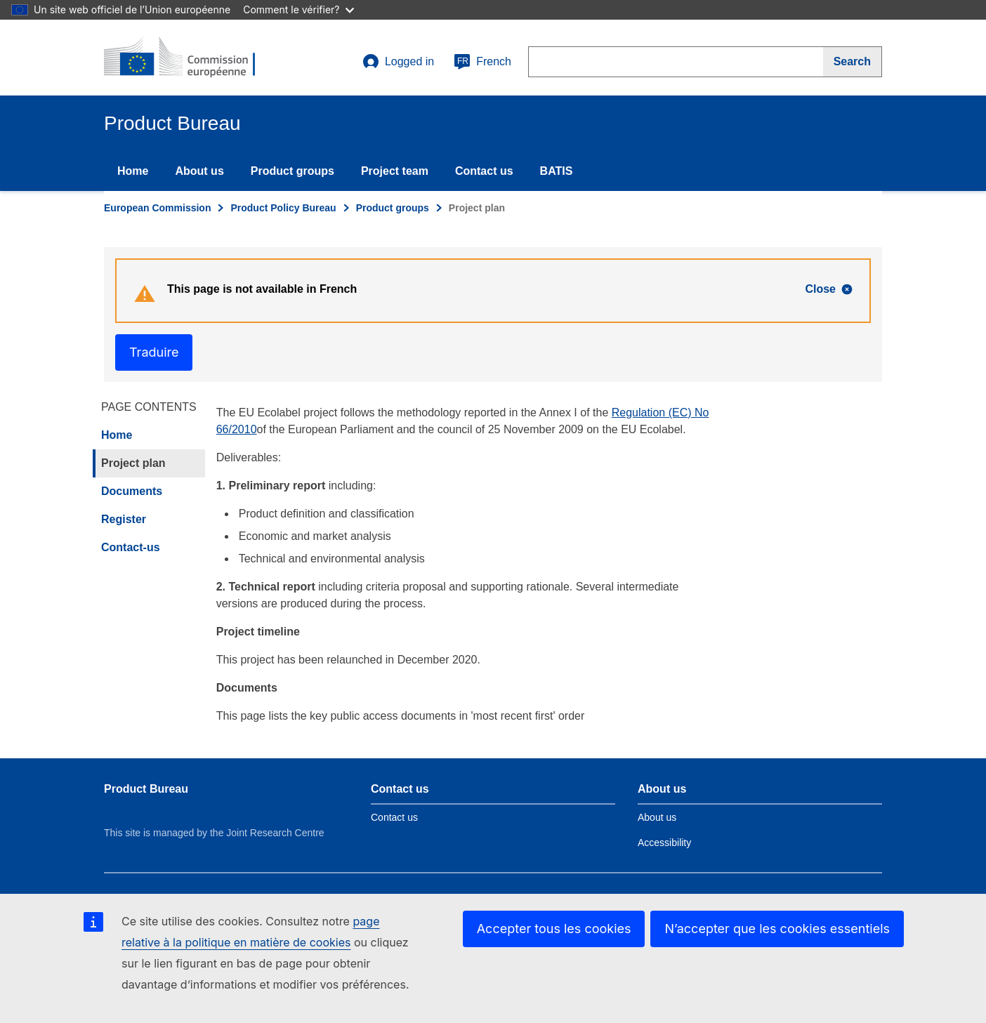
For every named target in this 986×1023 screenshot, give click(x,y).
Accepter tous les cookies (554, 928)
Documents (131, 491)
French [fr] (482, 61)
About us (199, 171)
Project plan (133, 463)
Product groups (292, 171)
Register (123, 519)
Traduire (153, 352)
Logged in (398, 61)
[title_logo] (189, 58)
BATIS (556, 171)
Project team (394, 171)
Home (132, 171)
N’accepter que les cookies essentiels (777, 928)
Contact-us (130, 547)
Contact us (484, 171)
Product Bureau (146, 789)
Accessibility (664, 842)
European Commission (157, 207)
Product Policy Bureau (283, 207)
